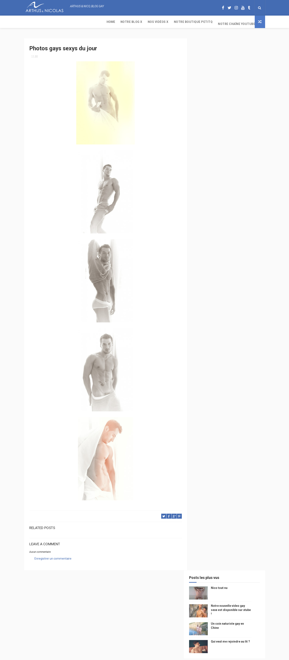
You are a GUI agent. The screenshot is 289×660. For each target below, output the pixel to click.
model (213, 309)
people (230, 302)
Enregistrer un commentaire (52, 557)
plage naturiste (243, 375)
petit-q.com (230, 309)
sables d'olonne (208, 389)
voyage (249, 360)
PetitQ (202, 287)
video (201, 309)
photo (233, 280)
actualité (204, 331)
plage (226, 389)
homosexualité (220, 382)
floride (215, 287)
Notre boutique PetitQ (113, 21)
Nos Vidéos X (78, 21)
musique (203, 295)
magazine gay (206, 324)
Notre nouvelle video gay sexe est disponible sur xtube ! (237, 76)
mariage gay (205, 338)
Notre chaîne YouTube (156, 21)
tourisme (225, 324)
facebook (237, 353)
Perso (201, 280)
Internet (203, 317)
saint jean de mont (230, 397)
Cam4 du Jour (206, 346)
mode (246, 280)
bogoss (224, 346)
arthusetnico (233, 287)
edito (234, 317)
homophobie (222, 331)
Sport (240, 324)
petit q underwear (209, 302)
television (220, 317)
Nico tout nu (225, 54)
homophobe (205, 397)
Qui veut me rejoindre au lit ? (236, 107)
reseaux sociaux (229, 360)
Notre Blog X (52, 21)
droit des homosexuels (225, 367)
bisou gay (203, 375)
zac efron (204, 353)
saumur (247, 309)
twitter (239, 346)
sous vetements (223, 295)
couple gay (247, 338)
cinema (202, 382)
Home (31, 21)
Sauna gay (204, 404)
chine (243, 302)
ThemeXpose (136, 654)
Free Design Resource (161, 654)
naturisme (221, 375)
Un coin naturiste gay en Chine (230, 631)
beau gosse (217, 280)
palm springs (226, 338)
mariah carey (206, 360)
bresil (201, 367)
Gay (241, 295)
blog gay (220, 353)
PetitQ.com (243, 389)
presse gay (242, 382)
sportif (240, 331)
